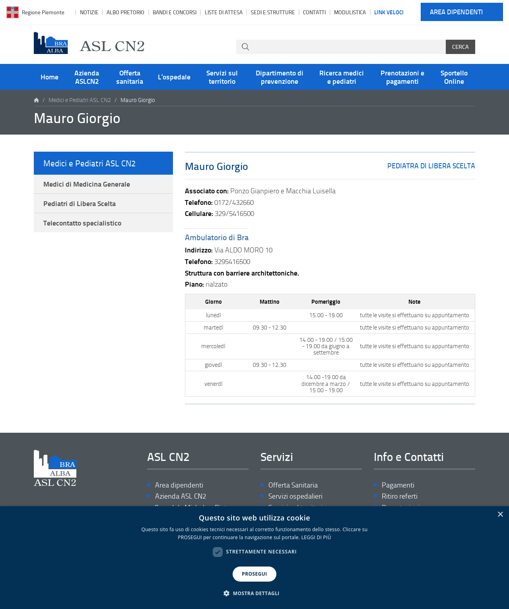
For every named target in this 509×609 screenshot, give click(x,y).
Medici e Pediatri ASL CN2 (80, 100)
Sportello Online (454, 76)
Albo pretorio (125, 12)
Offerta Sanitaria (293, 485)
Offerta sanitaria (129, 76)
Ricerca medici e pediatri (341, 76)
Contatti (314, 12)
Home (49, 76)
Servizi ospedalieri (295, 496)
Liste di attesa (224, 12)
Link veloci (389, 12)
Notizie (89, 12)
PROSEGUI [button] (254, 573)
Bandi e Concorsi (174, 12)
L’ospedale (174, 76)
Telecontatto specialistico (82, 223)
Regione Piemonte (43, 12)
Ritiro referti (400, 496)
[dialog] (254, 557)
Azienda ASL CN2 (180, 496)
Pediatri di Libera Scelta (79, 203)
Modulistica (350, 12)
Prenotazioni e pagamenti (402, 76)
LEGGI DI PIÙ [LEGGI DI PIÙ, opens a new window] (316, 537)
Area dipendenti (456, 12)
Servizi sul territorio (222, 76)
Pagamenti (398, 485)
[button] (254, 593)
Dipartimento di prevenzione (279, 76)
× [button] (500, 515)
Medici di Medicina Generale (86, 184)
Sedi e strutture (273, 12)
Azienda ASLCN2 (86, 76)
